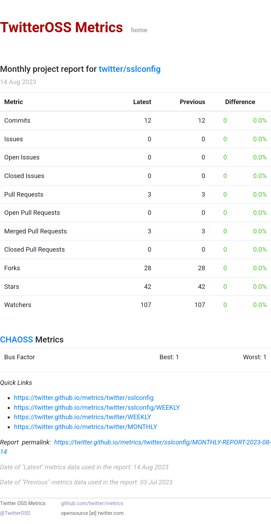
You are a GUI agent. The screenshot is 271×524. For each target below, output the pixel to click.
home (139, 30)
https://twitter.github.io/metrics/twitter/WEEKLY (82, 417)
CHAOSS (16, 340)
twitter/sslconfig (130, 69)
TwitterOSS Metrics (61, 27)
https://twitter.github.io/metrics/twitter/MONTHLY (85, 426)
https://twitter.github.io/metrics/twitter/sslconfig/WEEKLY (97, 407)
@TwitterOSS (15, 513)
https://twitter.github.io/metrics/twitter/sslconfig (84, 397)
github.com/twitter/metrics (92, 503)
